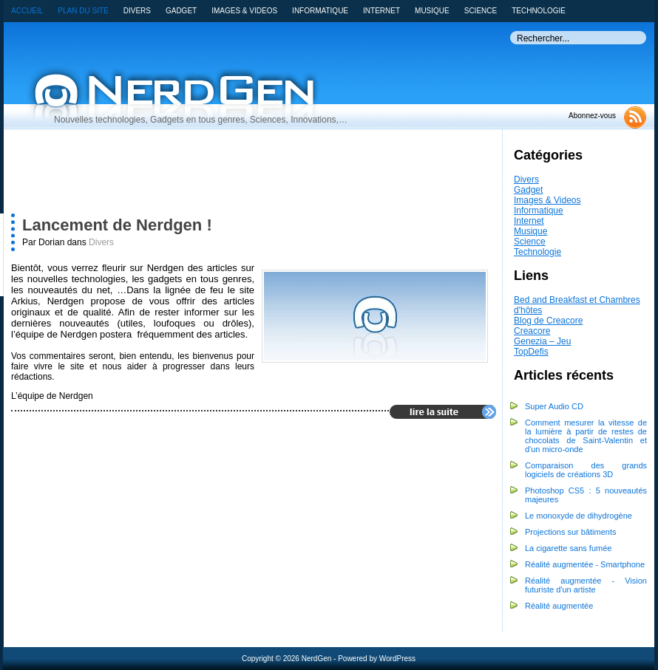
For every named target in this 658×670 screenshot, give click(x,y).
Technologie (537, 252)
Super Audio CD (554, 406)
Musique (530, 231)
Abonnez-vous (592, 116)
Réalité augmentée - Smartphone (585, 564)
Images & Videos (547, 200)
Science (530, 241)
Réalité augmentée (559, 605)
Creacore (532, 331)
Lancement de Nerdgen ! (117, 225)
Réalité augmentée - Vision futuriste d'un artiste (586, 585)
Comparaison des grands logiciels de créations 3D (586, 470)
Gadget (528, 190)
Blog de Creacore (548, 320)
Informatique (538, 210)
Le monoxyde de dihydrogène (578, 515)
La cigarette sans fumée (568, 548)
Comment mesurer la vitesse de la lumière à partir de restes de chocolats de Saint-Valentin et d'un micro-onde (586, 436)
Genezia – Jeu (542, 341)
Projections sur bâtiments (571, 531)
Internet (529, 221)
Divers (526, 179)
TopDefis (531, 351)
